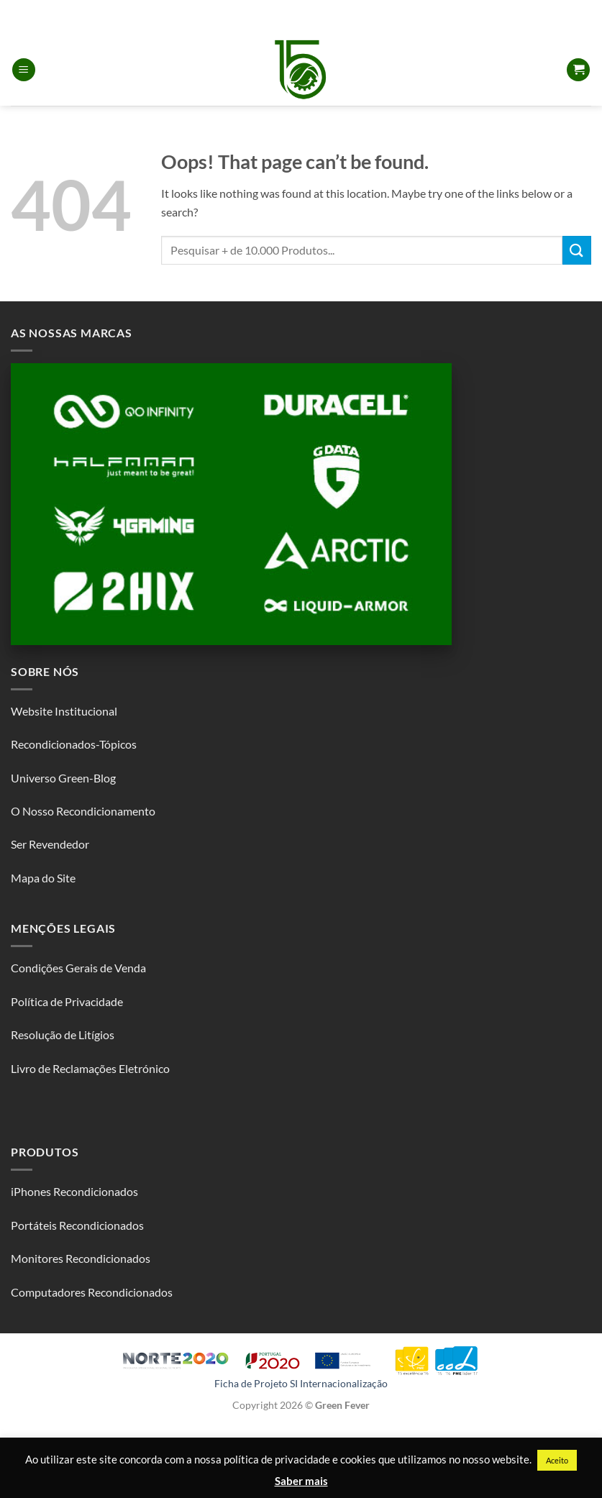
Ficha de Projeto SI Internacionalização (301, 1383)
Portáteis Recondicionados (77, 1225)
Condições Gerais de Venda (78, 967)
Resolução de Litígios (62, 1034)
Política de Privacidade (67, 1001)
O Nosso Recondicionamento (83, 811)
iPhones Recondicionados (74, 1191)
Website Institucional (64, 711)
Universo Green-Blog (63, 778)
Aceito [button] (557, 1460)
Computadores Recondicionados (92, 1292)
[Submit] (576, 250)
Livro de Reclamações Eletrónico (90, 1068)
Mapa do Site (43, 878)
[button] (23, 70)
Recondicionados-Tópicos (74, 744)
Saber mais (301, 1480)
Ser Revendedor (50, 844)
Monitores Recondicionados (80, 1258)
